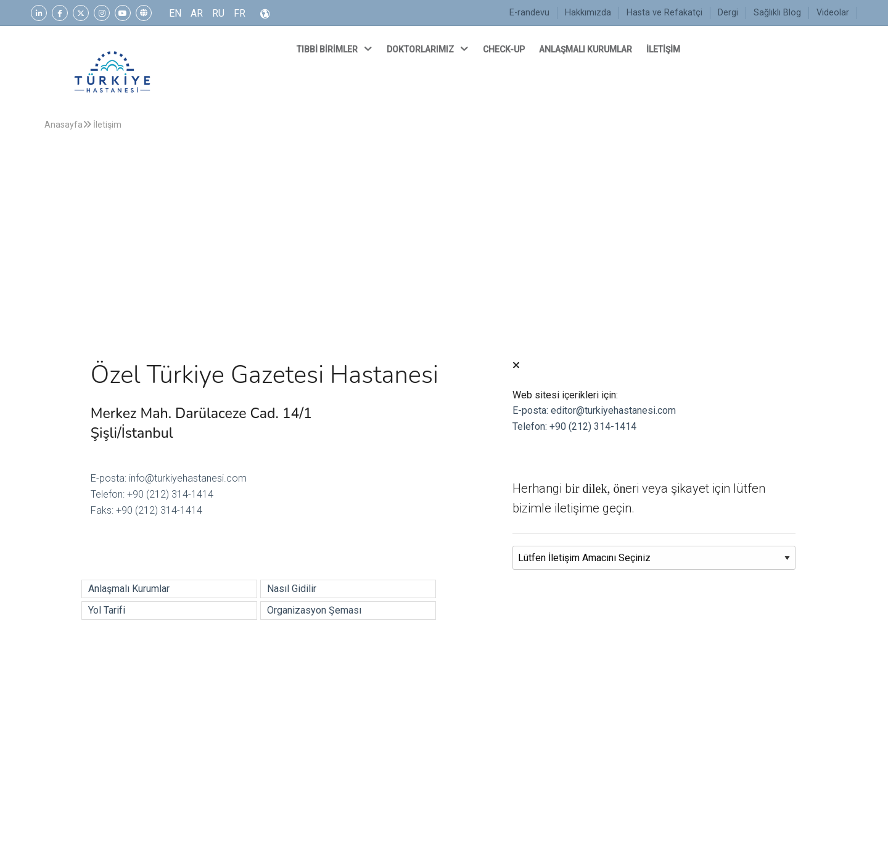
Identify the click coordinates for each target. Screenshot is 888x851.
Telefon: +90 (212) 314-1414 (152, 494)
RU (218, 13)
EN (175, 13)
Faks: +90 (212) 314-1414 (146, 510)
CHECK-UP (505, 49)
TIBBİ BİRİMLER (335, 48)
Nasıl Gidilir (291, 588)
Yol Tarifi (106, 610)
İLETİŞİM (664, 49)
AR (197, 13)
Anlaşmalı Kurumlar (129, 588)
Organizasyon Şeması (314, 610)
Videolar (832, 12)
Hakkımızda (588, 12)
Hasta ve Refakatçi (664, 12)
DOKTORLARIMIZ (429, 48)
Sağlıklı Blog (777, 12)
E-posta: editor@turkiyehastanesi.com (594, 410)
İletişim (102, 125)
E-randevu (529, 12)
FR (239, 13)
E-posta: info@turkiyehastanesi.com (169, 478)
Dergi (728, 12)
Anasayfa (63, 125)
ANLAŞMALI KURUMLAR (586, 49)
